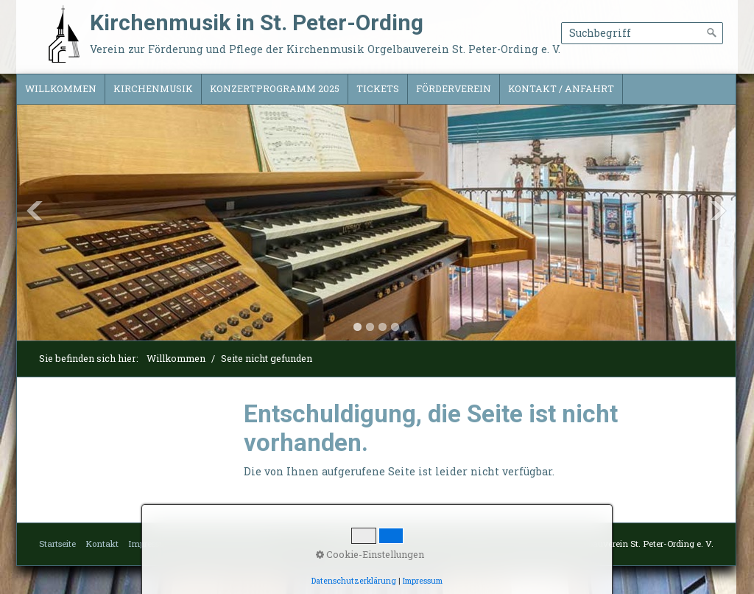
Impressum (150, 543)
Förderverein (453, 88)
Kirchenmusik (153, 88)
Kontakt (102, 543)
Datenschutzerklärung (227, 543)
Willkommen (60, 88)
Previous (34, 210)
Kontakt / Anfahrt (561, 88)
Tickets (377, 88)
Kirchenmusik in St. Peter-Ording (256, 22)
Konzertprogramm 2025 (274, 88)
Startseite (57, 543)
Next (718, 210)
